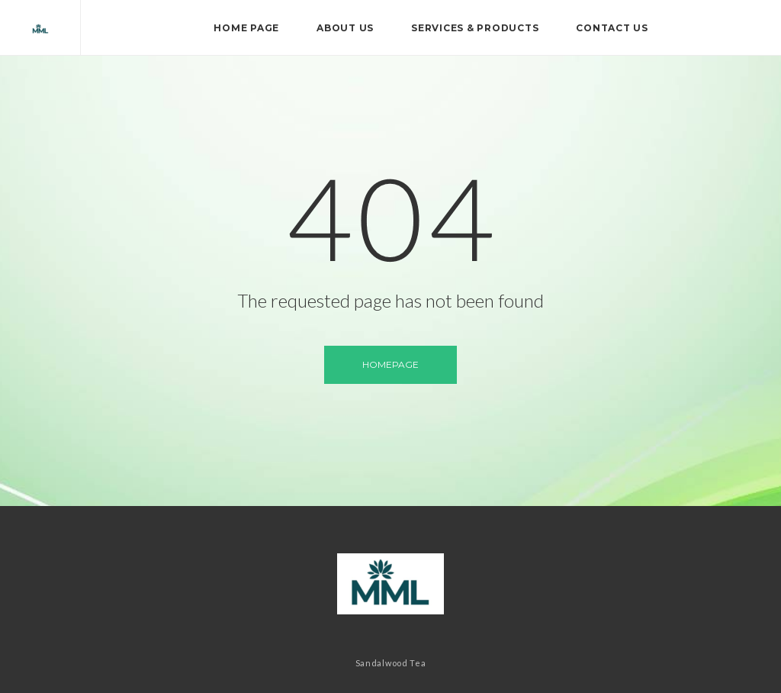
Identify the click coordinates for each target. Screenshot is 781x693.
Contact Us (612, 28)
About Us (345, 28)
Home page (246, 28)
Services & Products (474, 28)
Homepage (390, 364)
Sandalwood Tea (390, 663)
